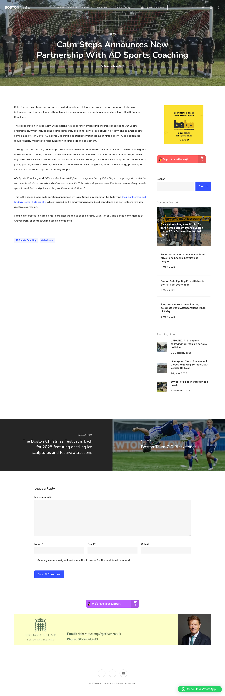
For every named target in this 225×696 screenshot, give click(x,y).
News (112, 33)
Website (145, 544)
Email (91, 544)
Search (161, 179)
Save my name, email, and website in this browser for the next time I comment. (84, 560)
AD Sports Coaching (26, 240)
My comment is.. (44, 497)
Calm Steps (47, 240)
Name (38, 544)
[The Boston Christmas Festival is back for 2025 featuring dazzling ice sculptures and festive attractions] (56, 445)
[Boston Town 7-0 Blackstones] (168, 445)
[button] (200, 689)
